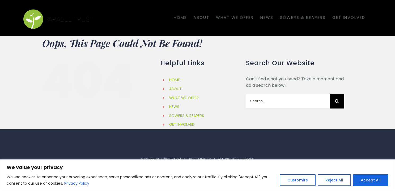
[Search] (337, 101)
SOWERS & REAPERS (186, 115)
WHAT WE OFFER (184, 98)
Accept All (371, 180)
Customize (297, 180)
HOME (174, 80)
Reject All (334, 180)
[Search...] (288, 101)
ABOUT (175, 89)
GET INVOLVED (182, 124)
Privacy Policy (76, 183)
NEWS (174, 106)
